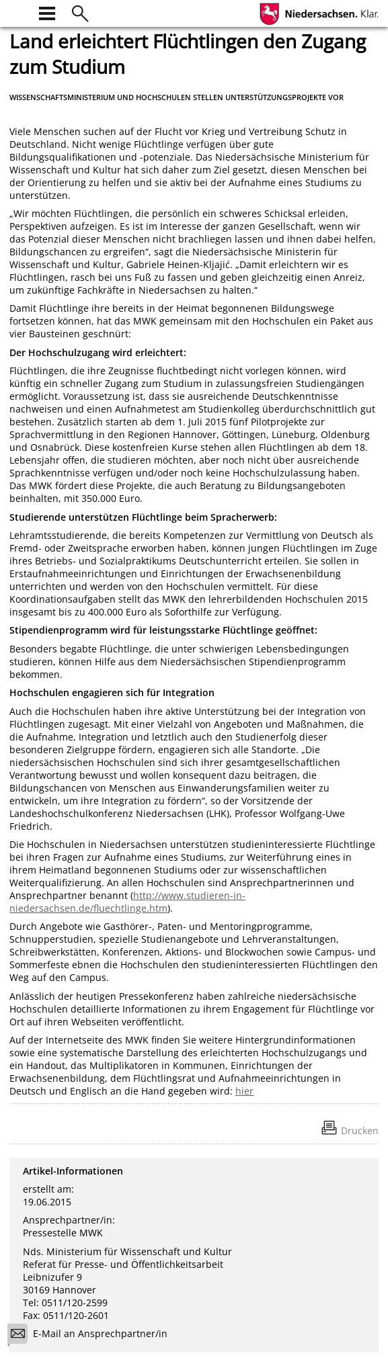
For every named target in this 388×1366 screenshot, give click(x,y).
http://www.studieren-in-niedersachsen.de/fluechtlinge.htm (127, 901)
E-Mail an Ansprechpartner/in (91, 1335)
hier (244, 1090)
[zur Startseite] (17, 12)
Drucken (360, 1130)
